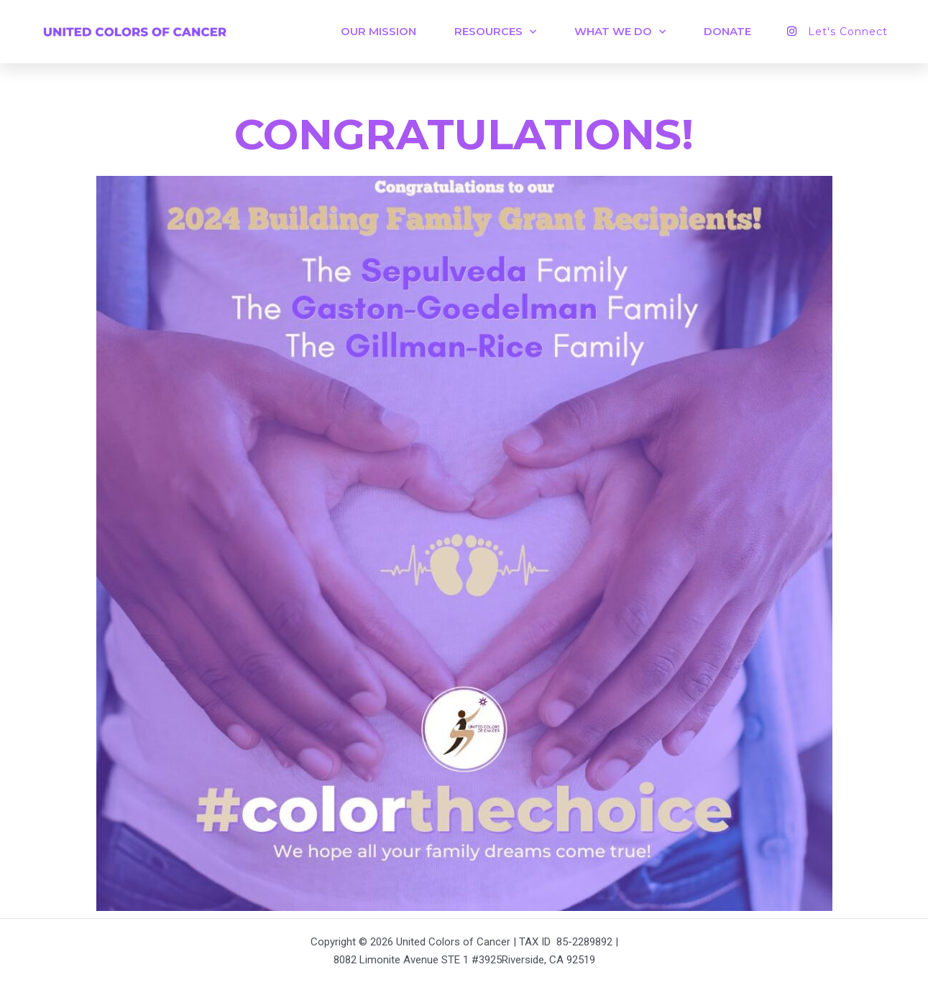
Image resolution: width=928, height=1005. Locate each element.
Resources (495, 32)
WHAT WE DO (620, 32)
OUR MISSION (378, 31)
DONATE (727, 31)
